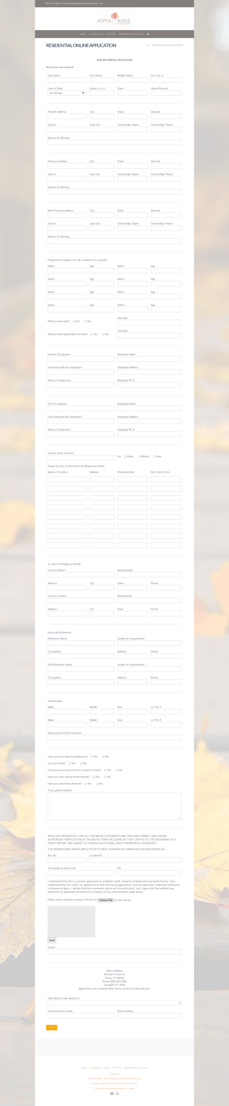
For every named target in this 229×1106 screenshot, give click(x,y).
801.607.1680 (53, 3)
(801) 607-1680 (95, 1078)
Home (84, 1068)
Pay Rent (116, 1068)
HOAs (106, 1068)
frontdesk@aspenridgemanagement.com (82, 3)
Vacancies (95, 1068)
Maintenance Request (136, 1068)
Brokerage (114, 1074)
